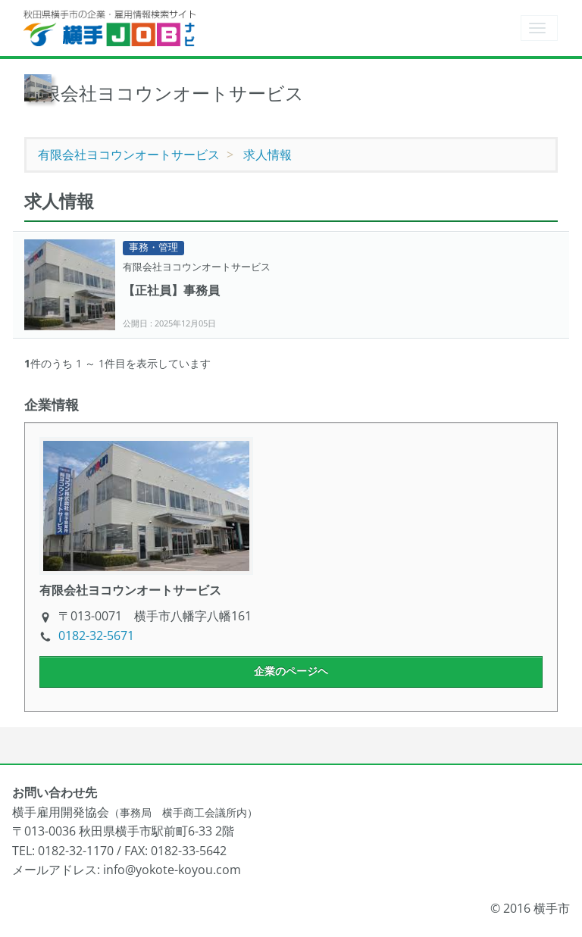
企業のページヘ (291, 671)
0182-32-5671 (96, 635)
